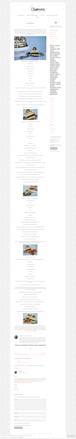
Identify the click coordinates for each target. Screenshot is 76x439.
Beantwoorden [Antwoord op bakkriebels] (16, 389)
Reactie (16, 399)
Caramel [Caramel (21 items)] (55, 55)
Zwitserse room (42, 345)
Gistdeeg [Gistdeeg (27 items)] (57, 64)
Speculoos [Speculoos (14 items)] (58, 84)
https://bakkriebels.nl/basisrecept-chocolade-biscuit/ (23, 382)
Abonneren (53, 148)
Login (51, 126)
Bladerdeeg (17, 345)
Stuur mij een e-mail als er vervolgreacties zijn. (22, 423)
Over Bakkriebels (20, 15)
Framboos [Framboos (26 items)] (52, 62)
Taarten (30, 21)
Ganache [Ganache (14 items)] (52, 64)
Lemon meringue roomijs (53, 38)
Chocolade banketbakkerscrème (38, 354)
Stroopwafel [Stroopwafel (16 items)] (53, 87)
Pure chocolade (24, 345)
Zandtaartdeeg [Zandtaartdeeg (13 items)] (53, 92)
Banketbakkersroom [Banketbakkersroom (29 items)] (54, 52)
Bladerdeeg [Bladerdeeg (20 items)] (57, 54)
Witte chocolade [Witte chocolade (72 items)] (54, 89)
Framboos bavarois (53, 34)
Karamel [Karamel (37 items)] (52, 67)
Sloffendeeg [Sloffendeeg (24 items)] (52, 82)
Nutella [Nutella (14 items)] (52, 75)
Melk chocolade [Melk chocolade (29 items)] (53, 72)
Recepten (42, 15)
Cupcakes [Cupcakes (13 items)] (52, 59)
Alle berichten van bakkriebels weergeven (31, 342)
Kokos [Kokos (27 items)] (55, 69)
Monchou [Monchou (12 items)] (52, 74)
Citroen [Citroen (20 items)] (58, 57)
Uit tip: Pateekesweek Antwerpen (22, 354)
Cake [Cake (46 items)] (51, 55)
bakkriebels (33, 26)
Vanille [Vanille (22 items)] (58, 87)
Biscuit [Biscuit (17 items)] (51, 54)
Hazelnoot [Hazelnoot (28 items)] (52, 65)
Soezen (36, 345)
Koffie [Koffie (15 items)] (51, 69)
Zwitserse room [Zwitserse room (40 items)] (53, 94)
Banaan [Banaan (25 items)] (51, 50)
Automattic (49, 433)
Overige (37, 17)
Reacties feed (52, 131)
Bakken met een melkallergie (32, 15)
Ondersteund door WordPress (30, 433)
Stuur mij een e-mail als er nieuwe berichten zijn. (23, 425)
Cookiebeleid (21, 437)
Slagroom (31, 345)
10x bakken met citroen (53, 36)
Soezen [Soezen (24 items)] (58, 82)
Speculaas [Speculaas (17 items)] (52, 84)
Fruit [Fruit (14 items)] (57, 62)
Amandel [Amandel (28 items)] (52, 47)
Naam (16, 413)
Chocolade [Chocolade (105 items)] (52, 57)
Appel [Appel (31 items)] (58, 49)
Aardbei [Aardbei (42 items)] (51, 45)
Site (15, 420)
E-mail (16, 416)
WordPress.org (52, 133)
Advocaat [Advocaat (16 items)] (57, 45)
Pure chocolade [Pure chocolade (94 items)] (53, 77)
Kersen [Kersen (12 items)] (56, 67)
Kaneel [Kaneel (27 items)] (57, 65)
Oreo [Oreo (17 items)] (56, 75)
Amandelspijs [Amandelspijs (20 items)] (53, 49)
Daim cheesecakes (53, 32)
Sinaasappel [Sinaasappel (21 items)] (52, 79)
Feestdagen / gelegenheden (51, 15)
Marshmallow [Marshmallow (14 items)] (53, 70)
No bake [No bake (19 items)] (57, 74)
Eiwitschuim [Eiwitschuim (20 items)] (52, 60)
